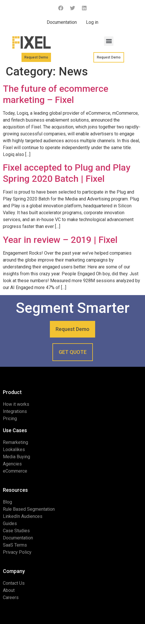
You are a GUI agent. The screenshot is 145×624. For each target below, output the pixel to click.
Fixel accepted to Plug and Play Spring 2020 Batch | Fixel (66, 173)
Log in (92, 22)
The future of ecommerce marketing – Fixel (55, 94)
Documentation (62, 22)
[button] (108, 41)
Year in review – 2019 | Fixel (60, 239)
